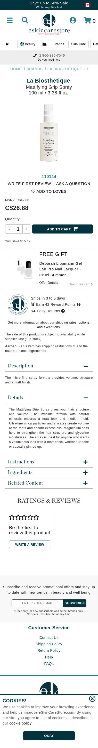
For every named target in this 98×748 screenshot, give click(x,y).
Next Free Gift (81, 284)
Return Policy (49, 650)
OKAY (49, 736)
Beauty (27, 44)
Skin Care (78, 44)
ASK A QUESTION (73, 183)
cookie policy (20, 723)
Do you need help (49, 59)
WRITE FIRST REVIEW (29, 183)
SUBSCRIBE (75, 603)
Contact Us (49, 638)
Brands (59, 44)
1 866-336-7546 (49, 55)
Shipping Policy (49, 644)
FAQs (49, 664)
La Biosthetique (48, 80)
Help (49, 657)
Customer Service (49, 627)
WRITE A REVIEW (29, 544)
